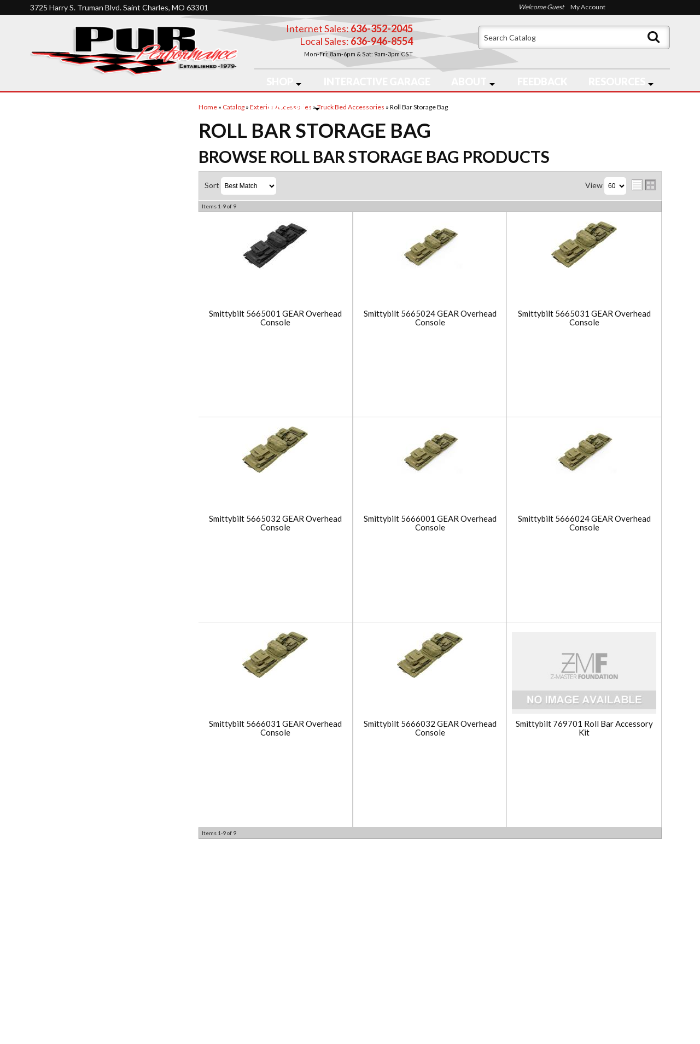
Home (50, 928)
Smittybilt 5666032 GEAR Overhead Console (430, 728)
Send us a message (392, 996)
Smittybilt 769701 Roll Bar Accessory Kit (584, 728)
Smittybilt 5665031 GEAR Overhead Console (584, 318)
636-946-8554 (413, 954)
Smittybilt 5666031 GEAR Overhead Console (275, 728)
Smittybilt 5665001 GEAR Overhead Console (275, 318)
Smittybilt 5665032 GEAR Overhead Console (275, 523)
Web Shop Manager (437, 1028)
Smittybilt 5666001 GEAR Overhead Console (430, 523)
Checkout (55, 116)
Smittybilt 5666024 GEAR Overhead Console (584, 523)
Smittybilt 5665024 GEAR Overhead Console (430, 318)
